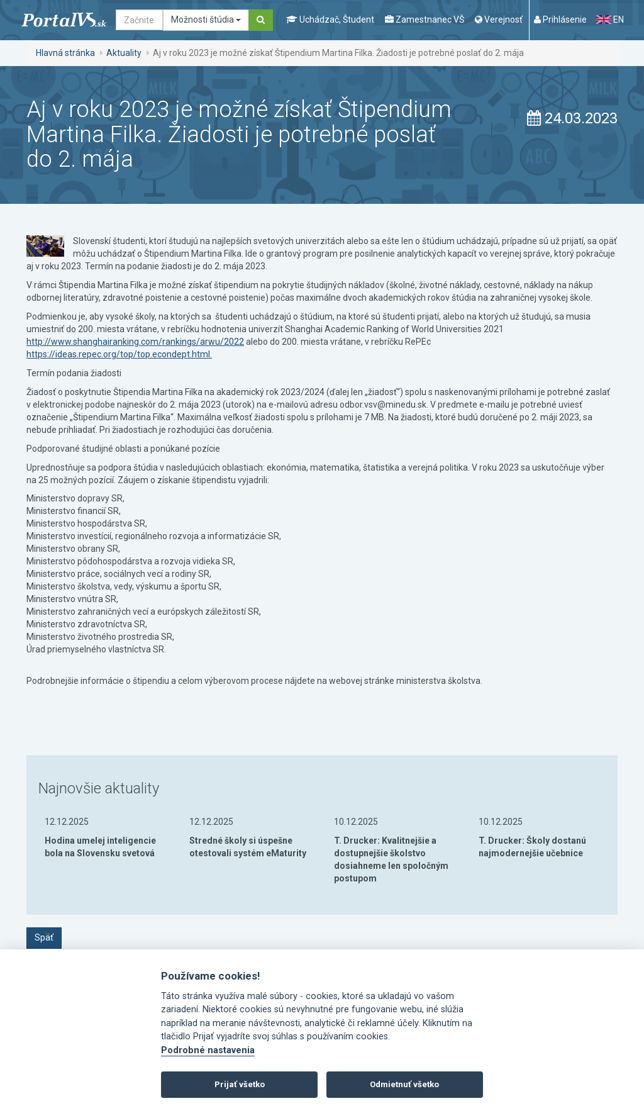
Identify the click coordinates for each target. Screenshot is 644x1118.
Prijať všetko (239, 1084)
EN (610, 19)
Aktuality (124, 53)
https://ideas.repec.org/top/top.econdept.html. (119, 354)
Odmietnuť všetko (404, 1084)
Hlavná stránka (65, 53)
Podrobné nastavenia (208, 1050)
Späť (44, 937)
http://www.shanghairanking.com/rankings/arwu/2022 (135, 342)
